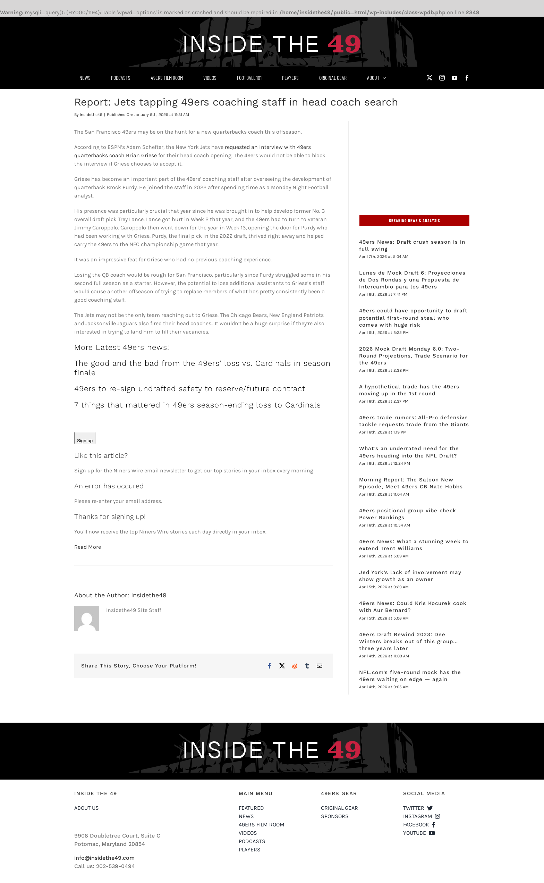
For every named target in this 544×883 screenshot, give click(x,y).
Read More (87, 547)
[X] (282, 665)
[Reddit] (294, 665)
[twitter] (429, 78)
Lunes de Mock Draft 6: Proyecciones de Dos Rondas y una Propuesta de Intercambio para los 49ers (412, 280)
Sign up (85, 440)
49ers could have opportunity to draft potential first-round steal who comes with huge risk (413, 318)
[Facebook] (269, 665)
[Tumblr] (307, 665)
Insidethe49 (91, 114)
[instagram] (442, 78)
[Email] (319, 665)
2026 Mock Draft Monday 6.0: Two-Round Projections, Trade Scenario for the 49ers (413, 356)
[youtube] (454, 78)
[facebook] (467, 78)
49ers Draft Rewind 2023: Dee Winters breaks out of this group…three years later (408, 641)
